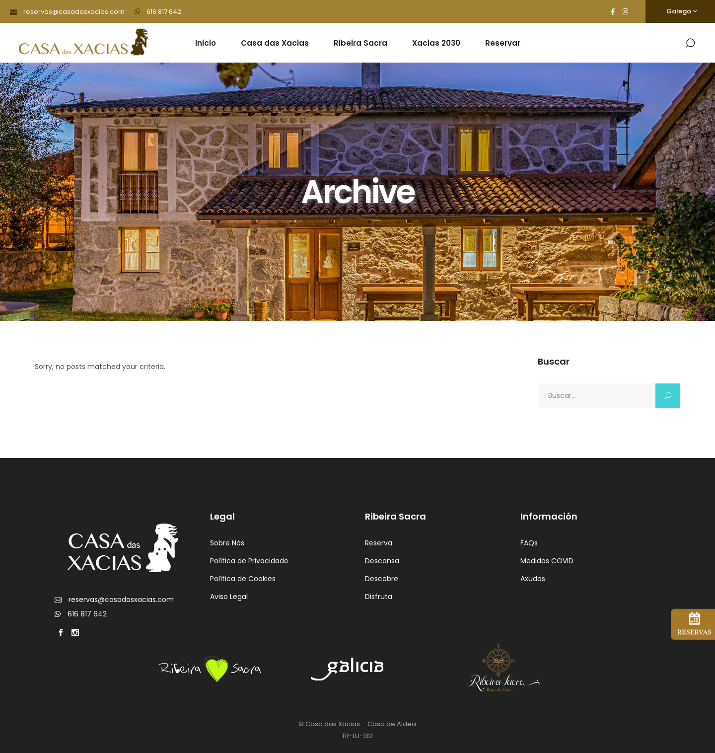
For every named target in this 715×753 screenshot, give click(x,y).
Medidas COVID (546, 561)
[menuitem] (680, 11)
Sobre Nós (227, 543)
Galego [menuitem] (679, 11)
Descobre (381, 579)
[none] (680, 11)
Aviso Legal (229, 597)
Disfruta (378, 597)
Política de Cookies (243, 579)
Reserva (378, 543)
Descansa (382, 561)
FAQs (529, 543)
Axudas (532, 579)
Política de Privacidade (249, 561)
